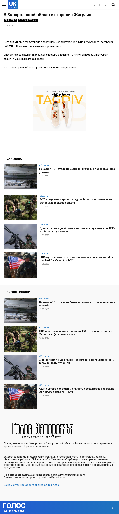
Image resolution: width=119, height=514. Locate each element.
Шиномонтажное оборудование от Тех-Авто (31, 485)
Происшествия (28, 20)
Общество (10, 20)
